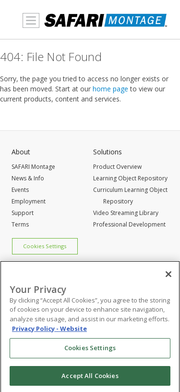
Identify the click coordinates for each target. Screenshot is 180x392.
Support (23, 213)
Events (20, 190)
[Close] (168, 276)
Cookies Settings (44, 246)
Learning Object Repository (130, 178)
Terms (20, 224)
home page (110, 88)
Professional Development (129, 224)
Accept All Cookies (89, 378)
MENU (28, 26)
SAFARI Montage (33, 167)
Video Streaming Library (125, 213)
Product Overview (117, 167)
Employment (29, 201)
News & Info (28, 178)
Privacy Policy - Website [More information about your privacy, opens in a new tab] (49, 330)
